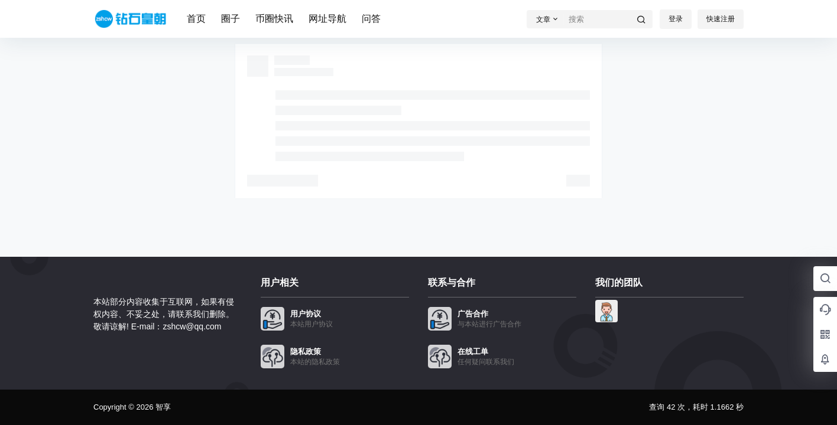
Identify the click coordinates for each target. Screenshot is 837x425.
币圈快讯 (274, 19)
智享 (162, 407)
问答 (371, 19)
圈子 (230, 19)
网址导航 (327, 19)
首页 (196, 19)
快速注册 (720, 19)
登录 (676, 19)
